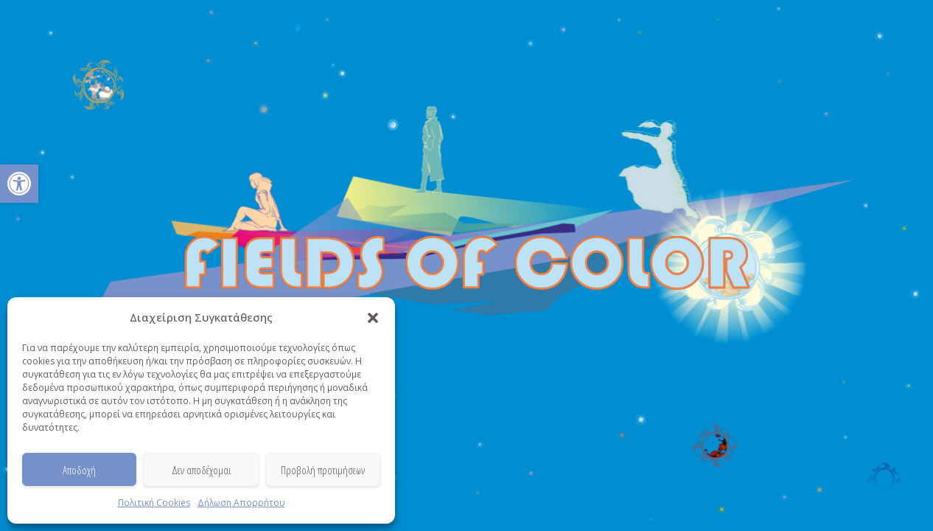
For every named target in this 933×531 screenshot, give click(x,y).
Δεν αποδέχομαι (201, 469)
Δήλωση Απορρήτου (241, 502)
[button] (19, 183)
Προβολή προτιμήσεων (323, 469)
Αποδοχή (79, 469)
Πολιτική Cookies (154, 502)
